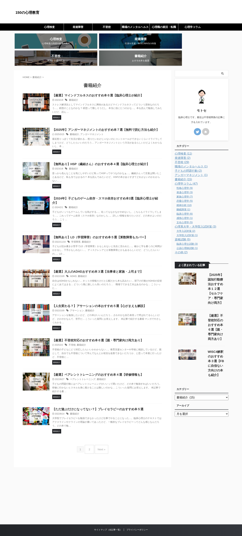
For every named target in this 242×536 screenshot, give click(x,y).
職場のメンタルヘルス (135, 26)
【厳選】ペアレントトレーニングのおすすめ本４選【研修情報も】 (104, 363)
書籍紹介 (82, 86)
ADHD (82, 264)
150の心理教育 (27, 12)
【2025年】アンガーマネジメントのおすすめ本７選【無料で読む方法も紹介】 (111, 115)
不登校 (107, 26)
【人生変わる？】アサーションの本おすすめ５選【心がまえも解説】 (105, 293)
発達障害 (78, 26)
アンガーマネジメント (99, 120)
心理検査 (49, 26)
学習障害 (84, 229)
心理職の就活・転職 (164, 26)
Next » (100, 436)
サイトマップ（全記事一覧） (108, 515)
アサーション (85, 298)
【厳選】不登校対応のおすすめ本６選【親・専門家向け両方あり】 (104, 328)
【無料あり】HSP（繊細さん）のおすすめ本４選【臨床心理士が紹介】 (107, 150)
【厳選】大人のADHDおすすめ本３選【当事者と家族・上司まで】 (104, 259)
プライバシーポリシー (137, 515)
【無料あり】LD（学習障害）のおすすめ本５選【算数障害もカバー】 (106, 224)
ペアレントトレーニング (90, 368)
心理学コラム (193, 26)
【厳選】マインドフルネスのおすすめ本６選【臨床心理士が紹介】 (104, 81)
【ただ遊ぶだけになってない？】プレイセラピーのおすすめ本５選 (104, 397)
